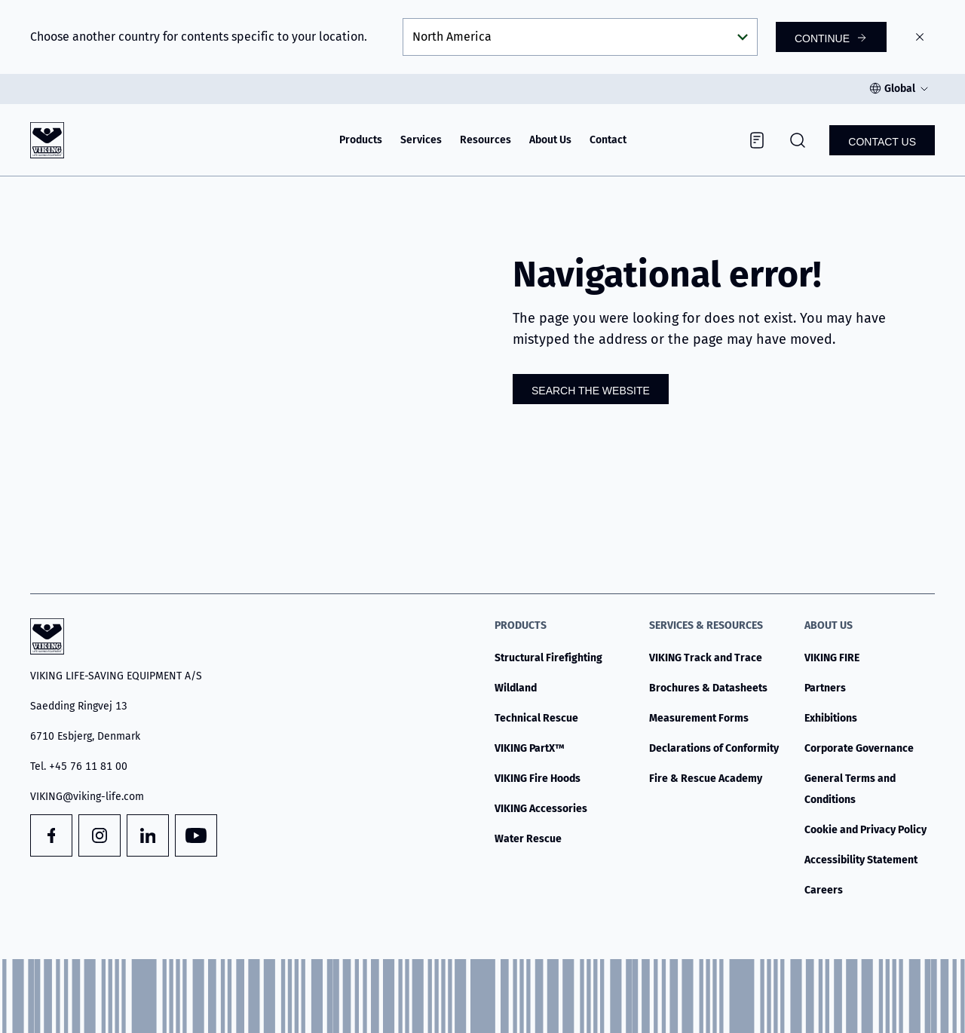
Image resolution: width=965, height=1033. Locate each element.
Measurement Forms (699, 718)
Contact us (882, 142)
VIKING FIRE (831, 657)
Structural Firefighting (548, 657)
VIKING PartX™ (530, 748)
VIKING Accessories (541, 808)
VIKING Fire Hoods (538, 778)
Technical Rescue (536, 718)
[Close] (920, 37)
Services (421, 139)
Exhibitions (830, 718)
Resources (485, 139)
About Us (550, 139)
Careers (823, 890)
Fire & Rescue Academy (705, 778)
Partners (825, 688)
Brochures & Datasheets (708, 688)
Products (360, 139)
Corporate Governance (859, 748)
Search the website (591, 391)
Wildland (516, 688)
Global (899, 88)
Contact (608, 139)
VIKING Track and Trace (705, 657)
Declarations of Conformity (714, 748)
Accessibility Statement (861, 860)
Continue (822, 38)
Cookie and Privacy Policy (865, 829)
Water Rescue (528, 838)
